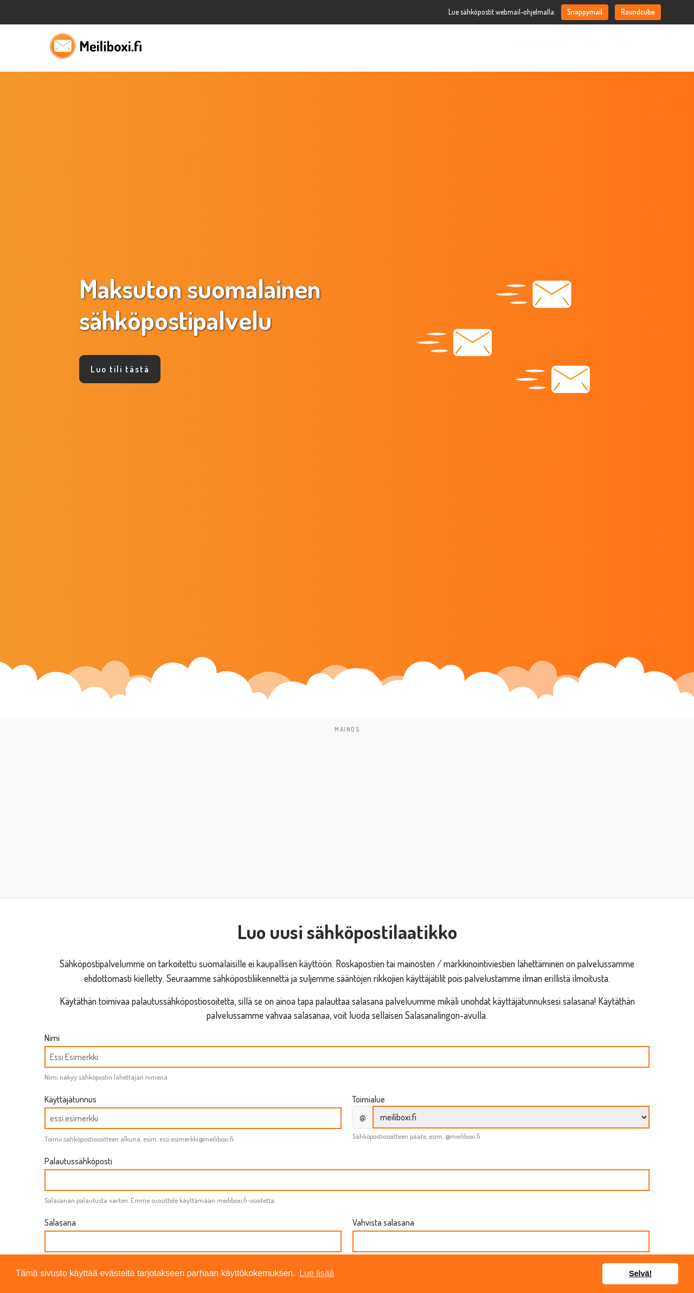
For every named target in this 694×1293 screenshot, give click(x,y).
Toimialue (368, 1099)
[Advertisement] (347, 813)
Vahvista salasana (383, 1222)
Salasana (60, 1222)
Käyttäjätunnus (70, 1099)
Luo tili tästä (120, 369)
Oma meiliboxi (541, 46)
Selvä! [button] (640, 1273)
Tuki (625, 46)
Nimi (52, 1037)
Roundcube (638, 11)
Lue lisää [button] (316, 1273)
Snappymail (584, 11)
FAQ (593, 46)
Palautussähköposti (78, 1161)
